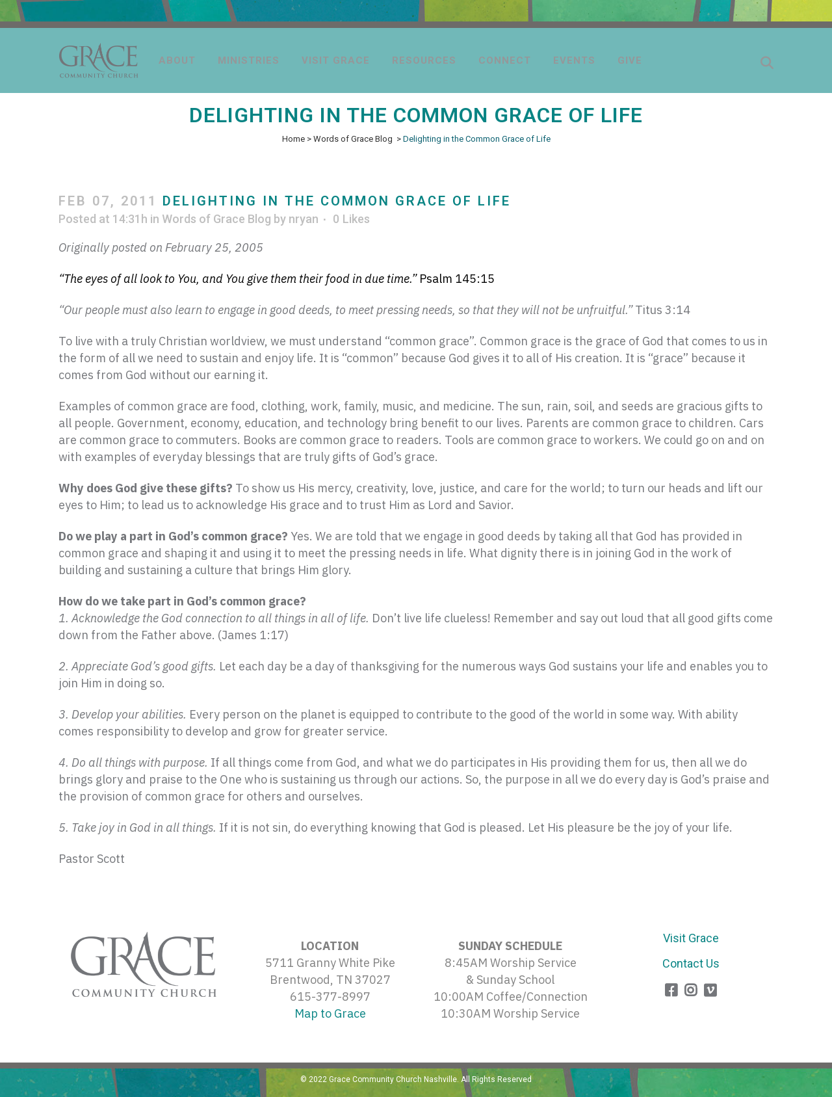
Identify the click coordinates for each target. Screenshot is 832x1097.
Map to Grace (330, 1013)
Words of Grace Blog (353, 139)
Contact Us (691, 963)
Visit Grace (691, 938)
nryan (303, 219)
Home (293, 139)
